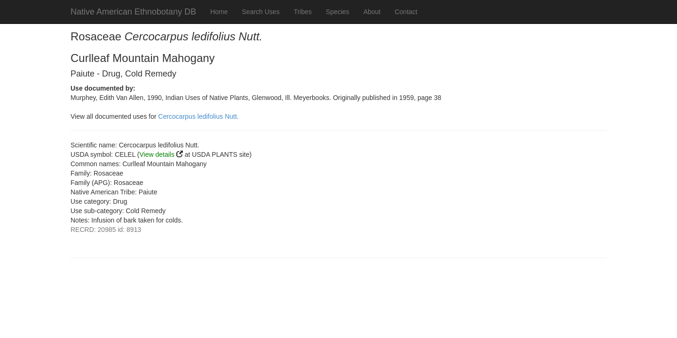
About (372, 11)
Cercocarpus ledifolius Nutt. (198, 116)
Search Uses (261, 11)
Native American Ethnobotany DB (133, 11)
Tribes (303, 11)
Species (337, 11)
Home (219, 11)
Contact (405, 11)
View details (157, 154)
